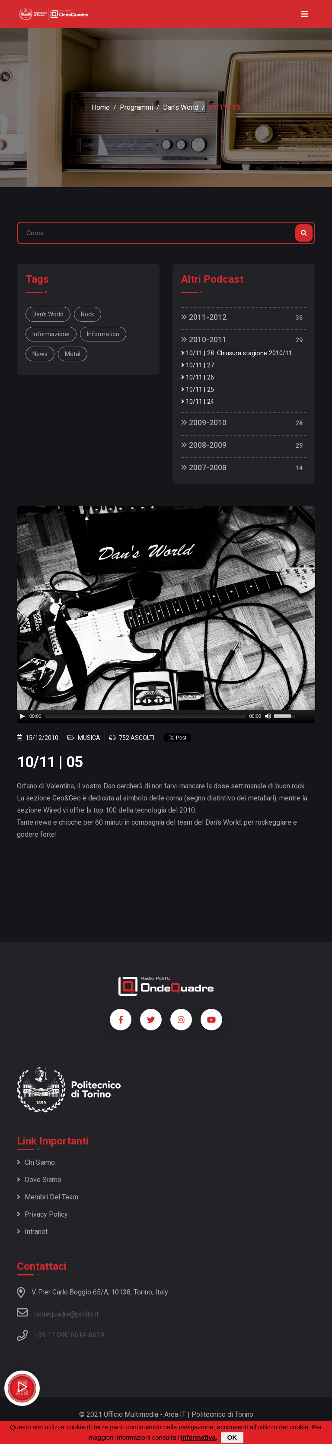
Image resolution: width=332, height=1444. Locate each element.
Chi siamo (36, 1162)
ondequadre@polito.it (58, 1312)
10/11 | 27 (197, 365)
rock (87, 314)
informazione (51, 334)
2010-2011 (204, 339)
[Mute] (268, 716)
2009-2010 (204, 422)
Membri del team (47, 1197)
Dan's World (180, 107)
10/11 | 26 (197, 377)
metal (72, 354)
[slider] (145, 716)
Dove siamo (39, 1180)
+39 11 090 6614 (60, 1335)
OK (232, 1437)
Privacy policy (42, 1214)
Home (101, 107)
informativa (198, 1437)
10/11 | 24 (197, 401)
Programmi (136, 107)
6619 (96, 1335)
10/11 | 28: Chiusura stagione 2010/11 (236, 353)
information (103, 334)
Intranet (32, 1231)
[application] (166, 716)
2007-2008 (204, 467)
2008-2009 (204, 444)
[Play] (22, 716)
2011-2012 (204, 317)
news (40, 354)
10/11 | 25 (197, 389)
